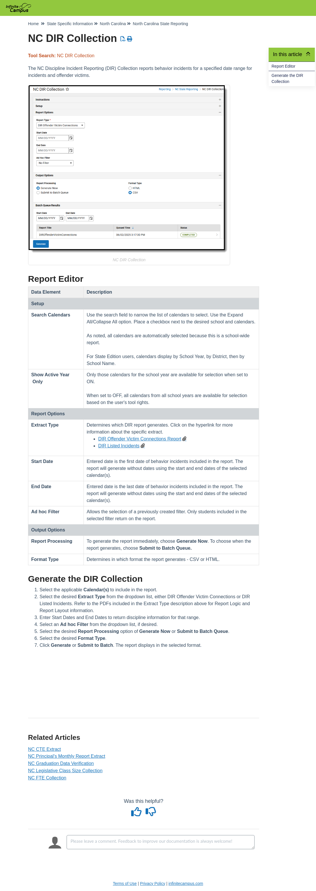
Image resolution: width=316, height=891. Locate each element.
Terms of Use (125, 883)
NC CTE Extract (44, 749)
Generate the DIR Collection (287, 78)
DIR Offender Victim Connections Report (139, 438)
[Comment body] (160, 842)
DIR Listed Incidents (119, 445)
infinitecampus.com (185, 883)
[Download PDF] (123, 39)
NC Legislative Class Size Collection (65, 770)
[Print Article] (130, 39)
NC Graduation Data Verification (61, 763)
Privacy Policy (152, 883)
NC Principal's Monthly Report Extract (66, 756)
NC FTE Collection (47, 777)
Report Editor (283, 66)
